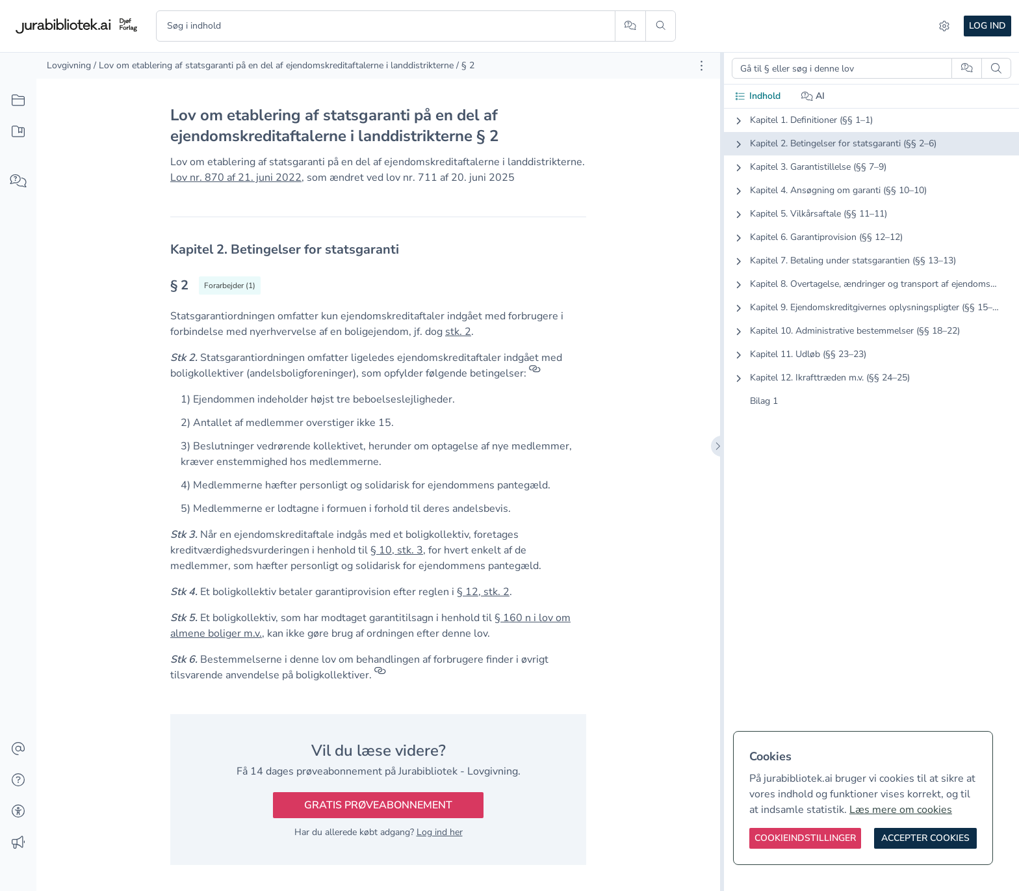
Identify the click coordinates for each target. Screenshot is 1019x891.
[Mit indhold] (18, 132)
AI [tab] (813, 96)
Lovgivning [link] (69, 65)
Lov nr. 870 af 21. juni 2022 (236, 177)
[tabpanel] (871, 271)
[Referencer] (535, 373)
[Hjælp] (18, 780)
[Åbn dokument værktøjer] (701, 65)
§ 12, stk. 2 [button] (483, 592)
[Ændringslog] (18, 843)
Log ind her (440, 832)
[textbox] (378, 249)
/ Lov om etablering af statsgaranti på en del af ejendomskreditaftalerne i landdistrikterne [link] (274, 65)
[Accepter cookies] (925, 838)
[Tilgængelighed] (18, 811)
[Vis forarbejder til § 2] (230, 285)
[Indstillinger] (944, 26)
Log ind (987, 26)
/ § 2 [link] (465, 65)
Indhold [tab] (757, 96)
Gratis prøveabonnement (378, 805)
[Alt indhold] (18, 101)
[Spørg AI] (630, 26)
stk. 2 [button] (458, 332)
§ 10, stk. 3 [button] (396, 550)
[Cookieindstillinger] (805, 838)
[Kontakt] (18, 749)
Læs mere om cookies (900, 810)
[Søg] (660, 26)
